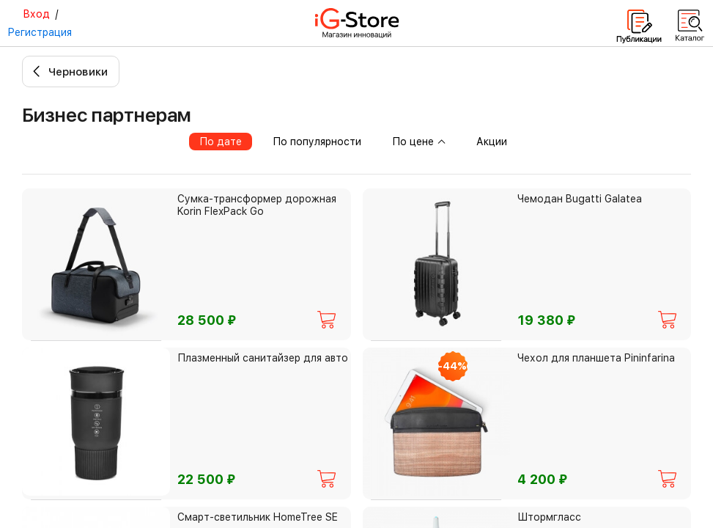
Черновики (78, 71)
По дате (220, 141)
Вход (36, 14)
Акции (491, 141)
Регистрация (39, 32)
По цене (419, 141)
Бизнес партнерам (106, 114)
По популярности (317, 141)
